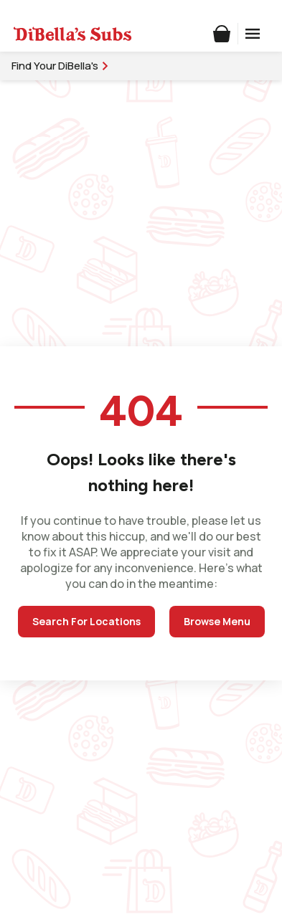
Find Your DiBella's (60, 65)
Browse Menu (217, 621)
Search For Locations (86, 621)
